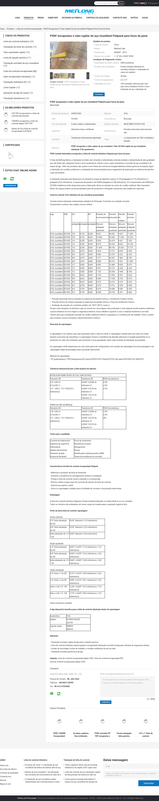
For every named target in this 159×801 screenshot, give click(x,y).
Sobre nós (53, 18)
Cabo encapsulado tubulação (17, 76)
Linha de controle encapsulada (29, 29)
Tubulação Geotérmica (14, 98)
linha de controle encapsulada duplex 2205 (67, 662)
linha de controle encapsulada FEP (108, 658)
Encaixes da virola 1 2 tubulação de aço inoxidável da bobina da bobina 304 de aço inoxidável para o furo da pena (43, 766)
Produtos (29, 18)
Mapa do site (5, 784)
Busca (121, 3)
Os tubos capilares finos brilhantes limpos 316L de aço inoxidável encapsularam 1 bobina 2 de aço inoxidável (81, 734)
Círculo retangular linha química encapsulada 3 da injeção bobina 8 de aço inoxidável (124, 734)
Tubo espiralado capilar (14, 52)
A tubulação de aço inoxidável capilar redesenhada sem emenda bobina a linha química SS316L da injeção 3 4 (42, 781)
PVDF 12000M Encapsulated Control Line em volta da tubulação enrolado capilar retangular (59, 734)
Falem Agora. (139, 3)
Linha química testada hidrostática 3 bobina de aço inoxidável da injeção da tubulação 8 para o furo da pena (81, 781)
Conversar (99, 94)
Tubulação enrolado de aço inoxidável (21, 63)
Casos (145, 18)
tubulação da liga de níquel (15, 93)
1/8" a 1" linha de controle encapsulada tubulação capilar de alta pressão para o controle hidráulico (145, 734)
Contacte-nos (120, 18)
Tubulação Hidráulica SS (14, 82)
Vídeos (40, 18)
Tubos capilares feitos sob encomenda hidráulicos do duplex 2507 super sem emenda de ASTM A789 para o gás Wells (82, 766)
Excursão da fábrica (72, 18)
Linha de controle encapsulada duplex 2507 (76, 658)
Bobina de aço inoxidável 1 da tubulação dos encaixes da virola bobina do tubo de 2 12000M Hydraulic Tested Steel (43, 774)
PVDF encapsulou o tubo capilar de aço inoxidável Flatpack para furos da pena (69, 84)
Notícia (134, 18)
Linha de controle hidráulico (16, 41)
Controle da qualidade (97, 18)
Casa (17, 18)
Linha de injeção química (15, 57)
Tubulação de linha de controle (17, 47)
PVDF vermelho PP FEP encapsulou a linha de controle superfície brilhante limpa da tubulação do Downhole (102, 734)
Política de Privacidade (26, 798)
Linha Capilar (9, 87)
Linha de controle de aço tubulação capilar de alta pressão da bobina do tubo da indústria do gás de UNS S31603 (82, 774)
